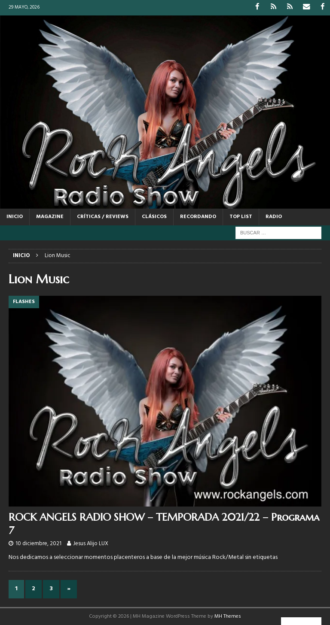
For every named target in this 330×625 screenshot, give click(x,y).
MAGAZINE (50, 216)
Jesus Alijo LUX (90, 543)
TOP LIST (240, 216)
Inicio (14, 216)
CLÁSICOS (154, 216)
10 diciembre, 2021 (38, 543)
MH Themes (227, 616)
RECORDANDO (198, 216)
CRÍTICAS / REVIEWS (102, 216)
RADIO (274, 216)
